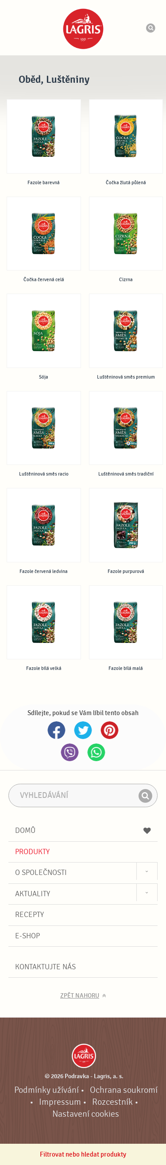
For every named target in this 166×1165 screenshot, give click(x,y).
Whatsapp (96, 752)
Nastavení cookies (85, 1114)
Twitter (83, 730)
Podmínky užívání (46, 1090)
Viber (70, 752)
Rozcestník (112, 1102)
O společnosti (41, 872)
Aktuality (32, 894)
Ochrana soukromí (124, 1090)
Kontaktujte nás (45, 967)
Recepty (29, 914)
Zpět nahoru (79, 995)
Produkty (32, 852)
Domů (83, 830)
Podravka (83, 29)
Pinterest (110, 730)
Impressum (60, 1102)
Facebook (57, 730)
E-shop (27, 936)
